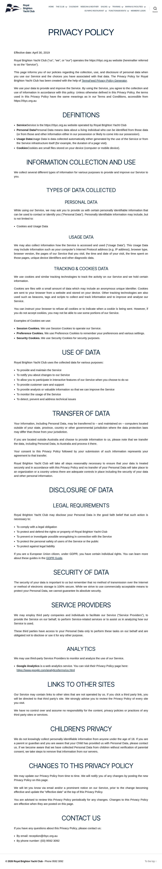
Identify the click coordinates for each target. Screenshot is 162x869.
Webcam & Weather (89, 7)
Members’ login (138, 11)
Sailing (104, 7)
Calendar (73, 7)
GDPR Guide (54, 558)
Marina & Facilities (134, 7)
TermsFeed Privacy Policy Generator (105, 80)
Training (116, 7)
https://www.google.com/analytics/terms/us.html (46, 670)
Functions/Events (117, 11)
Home (51, 7)
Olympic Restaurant (94, 11)
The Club (60, 7)
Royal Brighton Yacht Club (28, 861)
